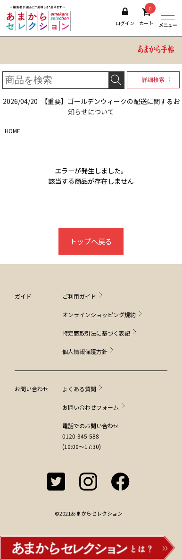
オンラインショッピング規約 (99, 314)
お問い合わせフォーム (90, 407)
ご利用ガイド (79, 296)
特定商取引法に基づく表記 (96, 333)
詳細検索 (153, 80)
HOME (12, 131)
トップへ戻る (91, 241)
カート (146, 16)
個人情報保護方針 (85, 351)
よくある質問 (79, 389)
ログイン (125, 16)
